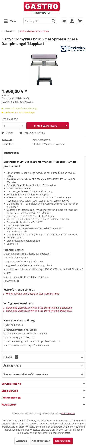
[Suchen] (53, 21)
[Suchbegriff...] (40, 21)
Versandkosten (68, 413)
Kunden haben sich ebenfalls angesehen (25, 374)
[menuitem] (10, 21)
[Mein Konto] (72, 21)
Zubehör (10, 357)
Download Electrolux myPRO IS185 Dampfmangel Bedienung (37, 307)
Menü (10, 20)
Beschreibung (11, 152)
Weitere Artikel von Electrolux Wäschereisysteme (31, 293)
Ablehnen (21, 440)
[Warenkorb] (80, 21)
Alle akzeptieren (41, 440)
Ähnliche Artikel (12, 365)
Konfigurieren (63, 440)
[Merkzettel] (64, 21)
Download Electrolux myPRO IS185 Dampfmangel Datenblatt (37, 310)
